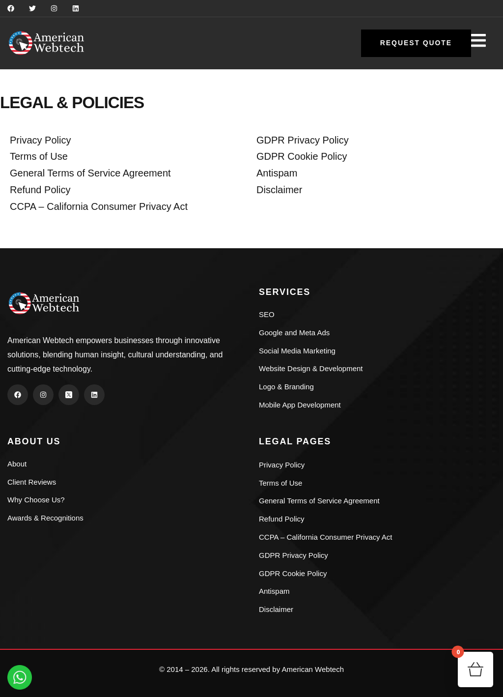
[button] (416, 43)
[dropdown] (483, 44)
